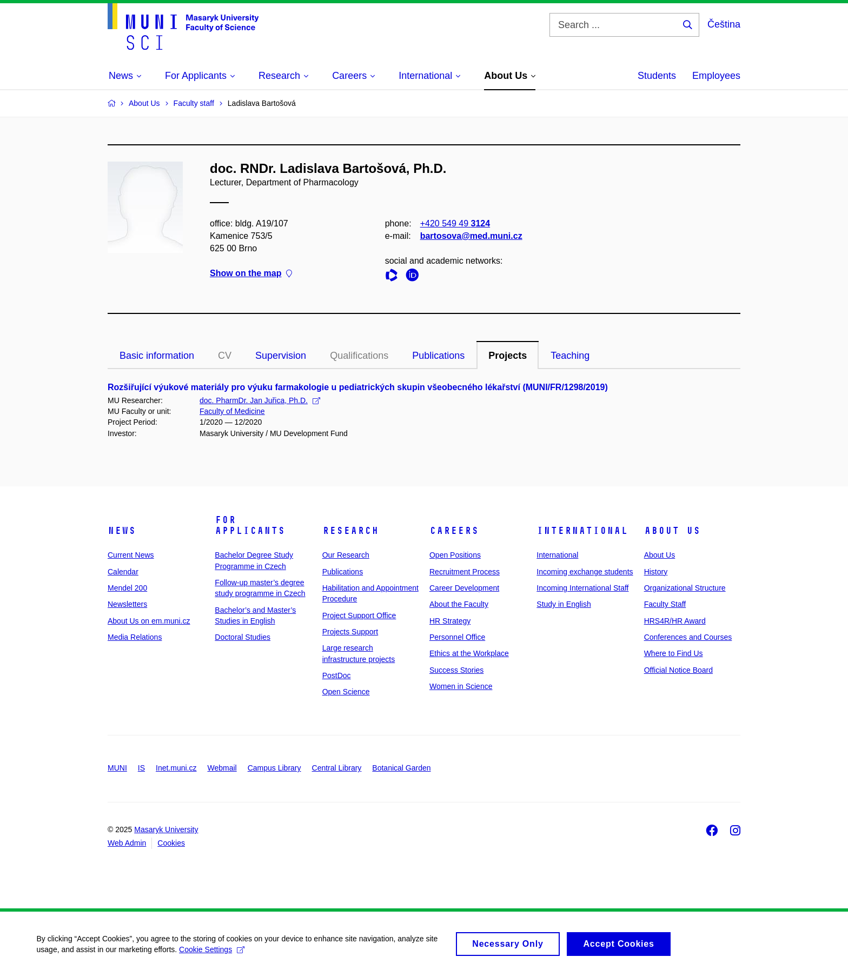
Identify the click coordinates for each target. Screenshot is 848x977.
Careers (454, 531)
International (582, 531)
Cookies (171, 843)
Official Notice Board (678, 670)
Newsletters (127, 604)
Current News (131, 555)
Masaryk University (166, 829)
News (122, 531)
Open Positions (455, 555)
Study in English (563, 604)
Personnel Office (457, 637)
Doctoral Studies (242, 637)
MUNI (117, 768)
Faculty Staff (665, 604)
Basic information (157, 355)
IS (141, 768)
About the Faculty (458, 604)
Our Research (345, 555)
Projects (507, 355)
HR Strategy (450, 621)
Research (350, 531)
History (656, 571)
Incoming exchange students (584, 571)
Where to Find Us (673, 653)
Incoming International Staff (582, 588)
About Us (672, 531)
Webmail (222, 768)
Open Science (346, 691)
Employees (716, 75)
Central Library (337, 768)
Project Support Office (359, 615)
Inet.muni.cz (176, 768)
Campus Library (274, 768)
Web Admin (127, 843)
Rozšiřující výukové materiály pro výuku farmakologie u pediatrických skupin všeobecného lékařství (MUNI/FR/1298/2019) (358, 387)
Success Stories (456, 670)
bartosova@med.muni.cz (471, 235)
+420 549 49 (455, 223)
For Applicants (250, 525)
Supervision (280, 355)
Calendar (123, 571)
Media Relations (135, 637)
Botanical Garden (401, 768)
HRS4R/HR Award (675, 621)
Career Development (464, 588)
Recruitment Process (464, 571)
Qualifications (359, 355)
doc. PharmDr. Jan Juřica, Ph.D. (260, 400)
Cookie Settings (213, 954)
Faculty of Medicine (232, 411)
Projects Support (350, 631)
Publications (438, 355)
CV (224, 355)
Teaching (570, 355)
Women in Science (460, 686)
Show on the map (251, 273)
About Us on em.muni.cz (149, 621)
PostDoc (336, 675)
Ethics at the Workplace (469, 653)
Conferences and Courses (688, 637)
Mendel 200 (127, 588)
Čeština (723, 24)
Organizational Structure (685, 588)
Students (657, 75)
